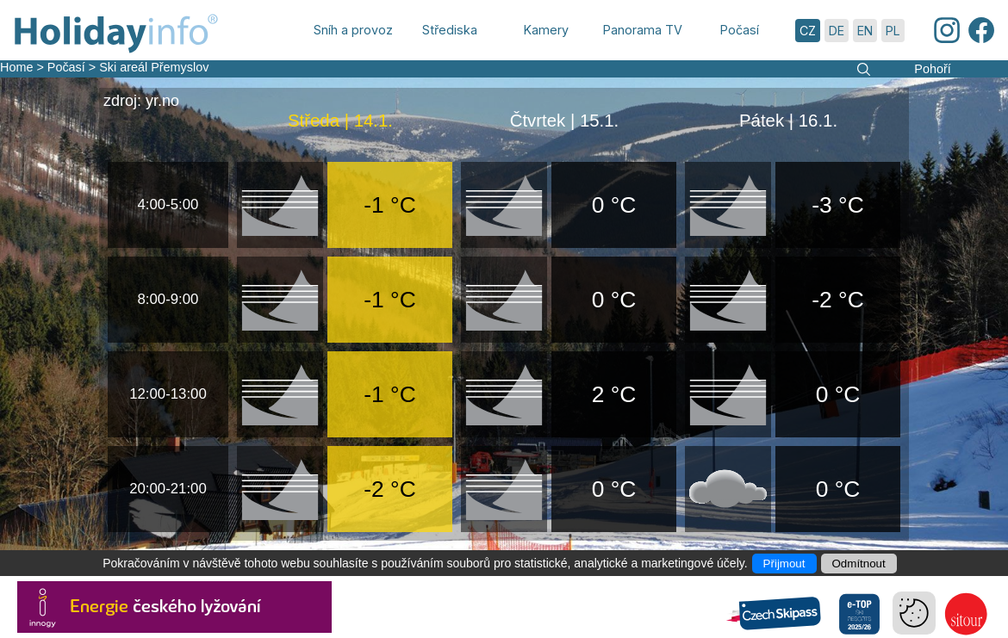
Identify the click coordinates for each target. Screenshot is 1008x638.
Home (16, 67)
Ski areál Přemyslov (153, 67)
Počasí (66, 67)
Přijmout (784, 563)
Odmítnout (859, 563)
